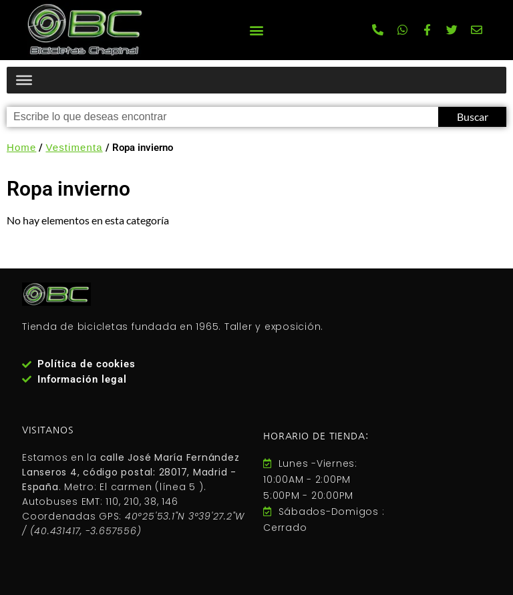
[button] (256, 30)
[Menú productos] (24, 80)
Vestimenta (73, 147)
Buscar (472, 116)
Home (21, 147)
